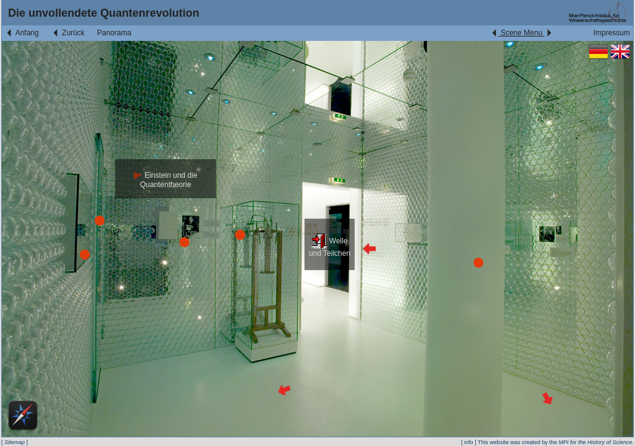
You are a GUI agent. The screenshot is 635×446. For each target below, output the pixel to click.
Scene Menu (521, 32)
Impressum (612, 32)
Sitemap (14, 442)
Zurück (68, 32)
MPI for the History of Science (595, 442)
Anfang (22, 32)
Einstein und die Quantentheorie (165, 180)
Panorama (114, 32)
